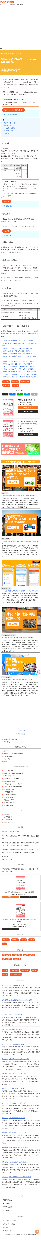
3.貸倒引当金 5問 (9, 776)
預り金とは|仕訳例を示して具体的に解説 (14, 1103)
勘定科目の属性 (9, 130)
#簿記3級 (6, 814)
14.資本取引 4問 (8, 805)
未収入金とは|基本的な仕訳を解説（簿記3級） (17, 351)
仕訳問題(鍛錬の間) (9, 756)
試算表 (34, 970)
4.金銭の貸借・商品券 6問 (12, 778)
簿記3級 (12, 53)
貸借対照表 (6, 955)
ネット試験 (7, 759)
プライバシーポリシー (10, 1224)
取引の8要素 (6, 959)
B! (27, 394)
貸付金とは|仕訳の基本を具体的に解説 (13, 985)
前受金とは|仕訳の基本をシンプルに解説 (14, 1073)
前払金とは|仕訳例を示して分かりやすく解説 (15, 1059)
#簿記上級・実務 (9, 822)
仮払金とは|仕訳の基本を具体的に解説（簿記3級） (19, 369)
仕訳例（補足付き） (10, 123)
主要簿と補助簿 (29, 955)
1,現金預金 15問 (8, 770)
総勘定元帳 (14, 970)
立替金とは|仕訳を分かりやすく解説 (13, 1088)
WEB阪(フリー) (28, 408)
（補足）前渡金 (10, 128)
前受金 (32, 939)
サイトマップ (7, 1231)
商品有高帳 (25, 970)
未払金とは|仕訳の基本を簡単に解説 (13, 1044)
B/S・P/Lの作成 (16, 974)
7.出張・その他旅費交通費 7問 (13, 786)
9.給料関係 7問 (8, 792)
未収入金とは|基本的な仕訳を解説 (12, 1029)
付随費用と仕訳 (7, 206)
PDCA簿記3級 (7, 2)
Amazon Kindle (28, 411)
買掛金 (24, 939)
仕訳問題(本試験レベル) (8, 635)
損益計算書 (17, 955)
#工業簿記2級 (8, 819)
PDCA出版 (6, 1210)
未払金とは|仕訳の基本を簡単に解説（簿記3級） (18, 353)
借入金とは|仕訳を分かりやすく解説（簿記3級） (18, 348)
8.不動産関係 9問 (9, 789)
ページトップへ (20, 730)
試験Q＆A (6, 385)
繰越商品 (15, 939)
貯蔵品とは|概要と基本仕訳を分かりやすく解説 (16, 1177)
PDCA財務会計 (7, 1200)
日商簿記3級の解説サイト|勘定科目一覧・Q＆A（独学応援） (19, 495)
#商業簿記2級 (8, 817)
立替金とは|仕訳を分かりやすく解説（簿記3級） (18, 364)
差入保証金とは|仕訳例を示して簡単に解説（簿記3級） (20, 377)
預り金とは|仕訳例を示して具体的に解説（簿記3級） (19, 366)
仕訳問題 (15, 385)
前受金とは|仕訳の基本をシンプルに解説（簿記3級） (19, 361)
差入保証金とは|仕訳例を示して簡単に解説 (15, 1162)
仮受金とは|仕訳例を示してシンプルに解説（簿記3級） (20, 371)
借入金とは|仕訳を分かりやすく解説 (13, 1014)
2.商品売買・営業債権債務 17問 (13, 773)
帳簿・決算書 (25, 381)
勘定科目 (6, 381)
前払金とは (7, 125)
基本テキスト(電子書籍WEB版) (13, 753)
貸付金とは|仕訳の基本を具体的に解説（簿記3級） (19, 340)
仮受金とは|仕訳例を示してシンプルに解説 (15, 1132)
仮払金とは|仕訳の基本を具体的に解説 (13, 1118)
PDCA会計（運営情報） (11, 739)
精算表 (5, 974)
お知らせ (6, 1227)
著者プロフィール (7, 859)
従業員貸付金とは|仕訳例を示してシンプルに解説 (17, 1000)
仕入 (4, 944)
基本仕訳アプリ (6, 588)
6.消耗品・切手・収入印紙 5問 (13, 784)
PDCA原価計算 (7, 1207)
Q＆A (5, 761)
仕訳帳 (5, 970)
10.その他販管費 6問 (10, 794)
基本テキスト (5, 538)
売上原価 (17, 959)
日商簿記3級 (8, 99)
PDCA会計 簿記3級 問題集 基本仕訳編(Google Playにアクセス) (20, 591)
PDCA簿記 (4, 53)
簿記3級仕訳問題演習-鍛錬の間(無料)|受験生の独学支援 (17, 637)
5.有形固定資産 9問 (9, 781)
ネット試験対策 (6, 677)
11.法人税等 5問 (8, 797)
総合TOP (4, 493)
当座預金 (5, 939)
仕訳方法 (7, 133)
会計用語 (15, 381)
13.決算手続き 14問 (9, 802)
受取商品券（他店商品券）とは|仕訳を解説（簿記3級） (20, 374)
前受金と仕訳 (8, 235)
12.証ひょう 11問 (9, 800)
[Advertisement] (20, 25)
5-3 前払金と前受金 (10, 114)
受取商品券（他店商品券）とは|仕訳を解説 (15, 1147)
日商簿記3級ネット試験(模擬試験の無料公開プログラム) (18, 679)
